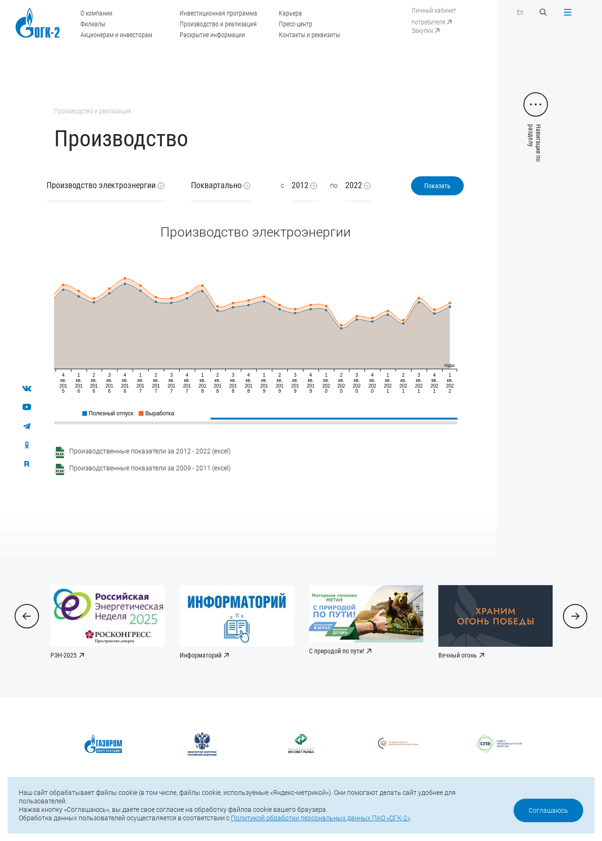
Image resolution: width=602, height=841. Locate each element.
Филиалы (92, 24)
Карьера (290, 13)
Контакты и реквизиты (309, 35)
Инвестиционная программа (218, 13)
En (520, 12)
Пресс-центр (295, 24)
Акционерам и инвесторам (116, 35)
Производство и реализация (218, 24)
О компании (96, 13)
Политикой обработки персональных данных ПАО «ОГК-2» (320, 818)
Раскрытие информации (212, 35)
